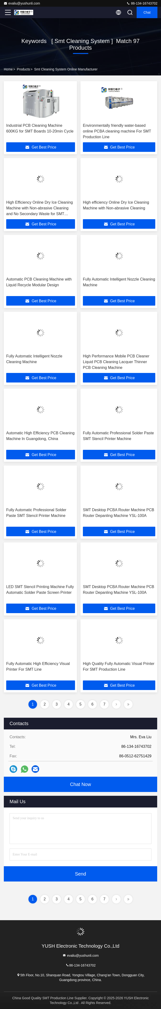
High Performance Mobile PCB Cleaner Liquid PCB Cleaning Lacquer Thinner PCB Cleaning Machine (116, 362)
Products (23, 69)
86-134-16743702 (141, 3)
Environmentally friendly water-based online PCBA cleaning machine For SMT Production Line (117, 131)
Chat (147, 12)
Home (8, 69)
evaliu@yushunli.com (22, 3)
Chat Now (80, 784)
